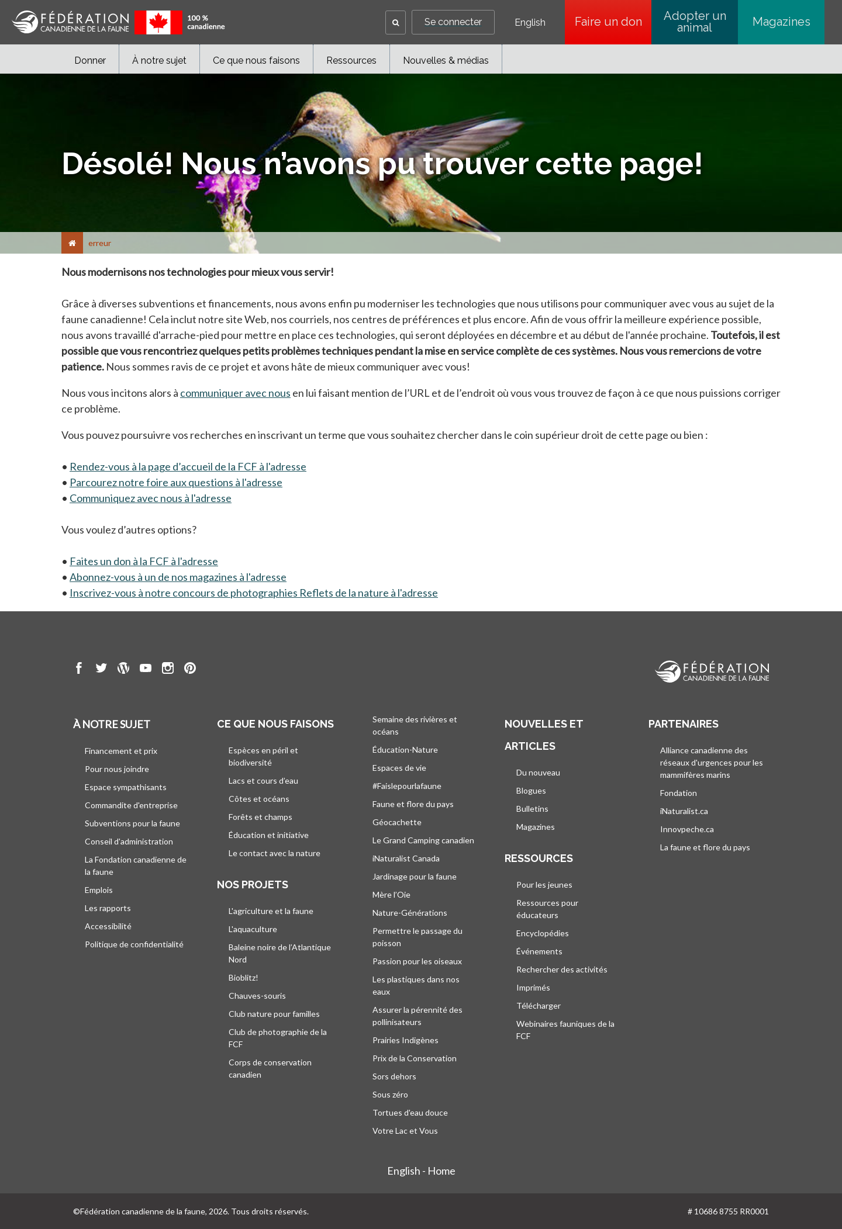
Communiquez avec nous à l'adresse (151, 497)
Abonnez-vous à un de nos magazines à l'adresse (178, 576)
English (530, 23)
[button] (395, 22)
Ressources (351, 60)
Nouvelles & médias (446, 60)
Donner (90, 60)
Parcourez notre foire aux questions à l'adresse (176, 482)
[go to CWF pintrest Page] (190, 669)
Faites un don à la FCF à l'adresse (144, 561)
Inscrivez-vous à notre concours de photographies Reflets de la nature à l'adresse (254, 592)
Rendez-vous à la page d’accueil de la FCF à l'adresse (188, 466)
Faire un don (613, 22)
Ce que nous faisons (256, 60)
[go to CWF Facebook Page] (79, 669)
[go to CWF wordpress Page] (123, 669)
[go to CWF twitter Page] (101, 669)
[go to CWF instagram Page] (168, 669)
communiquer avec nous (235, 392)
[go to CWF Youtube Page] (145, 669)
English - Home (421, 1170)
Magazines (781, 22)
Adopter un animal (695, 21)
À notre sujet (159, 60)
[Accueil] (72, 243)
